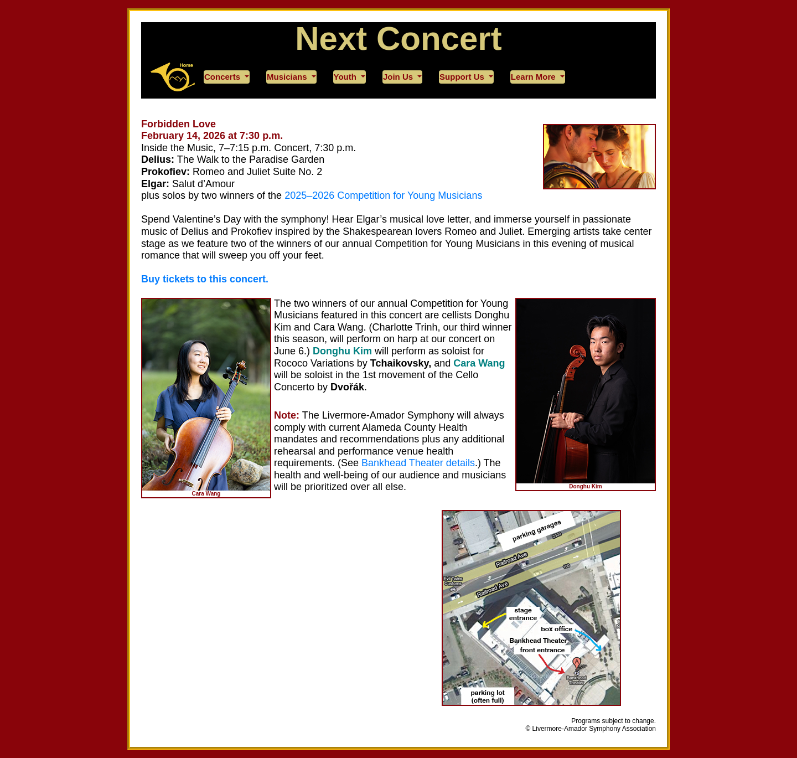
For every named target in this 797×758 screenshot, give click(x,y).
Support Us (463, 76)
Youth (346, 76)
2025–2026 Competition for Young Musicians (383, 195)
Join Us (399, 76)
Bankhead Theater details (418, 462)
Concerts (223, 76)
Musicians (288, 76)
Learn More (534, 76)
